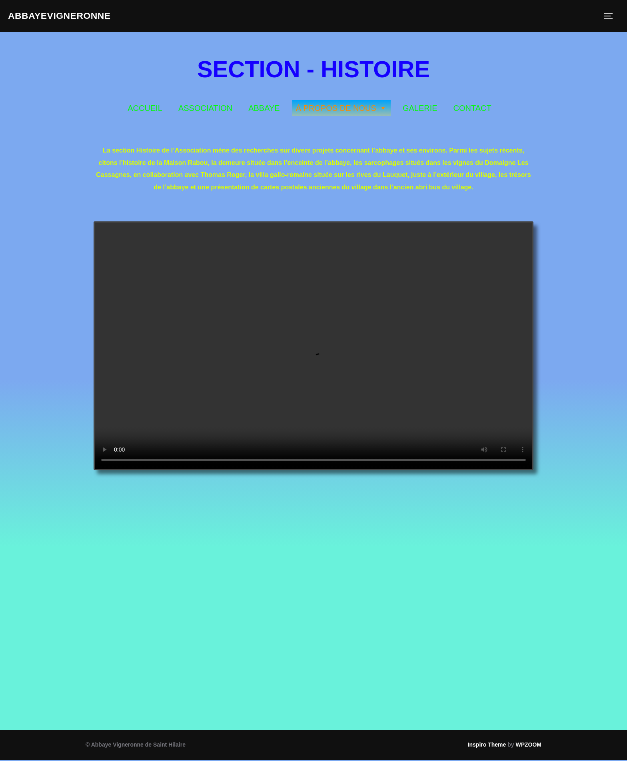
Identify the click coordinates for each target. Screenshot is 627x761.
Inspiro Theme (487, 746)
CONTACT (472, 109)
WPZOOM (528, 746)
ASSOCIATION (205, 109)
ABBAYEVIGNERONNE (67, 16)
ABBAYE (264, 109)
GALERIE (420, 109)
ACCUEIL (145, 109)
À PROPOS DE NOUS (341, 109)
